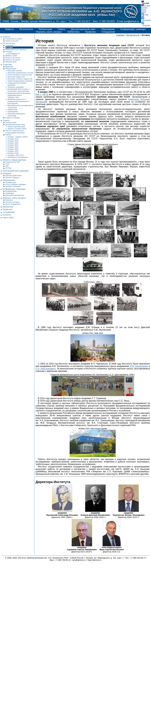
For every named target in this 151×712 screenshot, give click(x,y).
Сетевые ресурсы (12, 202)
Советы (61, 29)
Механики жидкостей (15, 77)
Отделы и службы (12, 118)
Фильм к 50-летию (12, 58)
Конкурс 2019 (12, 151)
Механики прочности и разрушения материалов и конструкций (18, 101)
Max (146, 14)
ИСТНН (8, 168)
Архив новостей (11, 41)
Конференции (11, 191)
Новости (9, 29)
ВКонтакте (146, 20)
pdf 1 (38, 94)
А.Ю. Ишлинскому (139, 366)
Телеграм (146, 25)
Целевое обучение (13, 186)
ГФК (7, 166)
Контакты (7, 215)
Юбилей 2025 (10, 62)
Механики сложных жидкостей (19, 79)
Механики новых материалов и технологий (20, 106)
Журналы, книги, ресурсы (49, 32)
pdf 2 (44, 94)
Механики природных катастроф (16, 115)
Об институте (26, 29)
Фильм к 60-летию (12, 60)
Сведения (9, 45)
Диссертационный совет (83, 29)
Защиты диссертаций (16, 127)
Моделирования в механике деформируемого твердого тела (18, 95)
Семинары (9, 193)
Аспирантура (10, 182)
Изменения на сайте (13, 39)
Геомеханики (12, 112)
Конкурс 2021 (12, 147)
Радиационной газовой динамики (16, 84)
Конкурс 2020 (12, 149)
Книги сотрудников (13, 204)
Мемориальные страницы (15, 50)
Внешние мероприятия (14, 195)
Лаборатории (45, 29)
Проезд (144, 8)
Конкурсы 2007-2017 (15, 155)
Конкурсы (7, 173)
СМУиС (8, 135)
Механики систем (14, 71)
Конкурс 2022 (12, 145)
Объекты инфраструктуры (14, 160)
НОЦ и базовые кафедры (15, 184)
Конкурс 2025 (12, 139)
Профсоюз (90, 32)
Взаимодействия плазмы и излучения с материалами (18, 90)
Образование (108, 29)
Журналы (9, 200)
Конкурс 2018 (12, 153)
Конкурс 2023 (12, 143)
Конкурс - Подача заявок (17, 137)
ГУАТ (7, 164)
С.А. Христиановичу (46, 368)
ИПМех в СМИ (11, 56)
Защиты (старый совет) (17, 129)
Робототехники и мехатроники (19, 75)
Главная (120, 35)
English (147, 5)
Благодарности (13, 54)
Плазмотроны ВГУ (12, 162)
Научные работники (13, 175)
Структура (7, 64)
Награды (9, 52)
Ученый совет (11, 122)
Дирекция (9, 67)
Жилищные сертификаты (17, 157)
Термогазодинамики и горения (19, 81)
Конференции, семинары (133, 29)
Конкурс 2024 (12, 141)
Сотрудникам (108, 32)
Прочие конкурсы (12, 178)
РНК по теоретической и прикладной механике (15, 132)
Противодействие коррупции (16, 171)
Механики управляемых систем (20, 73)
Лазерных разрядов (15, 87)
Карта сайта (143, 11)
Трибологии (12, 109)
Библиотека (73, 32)
